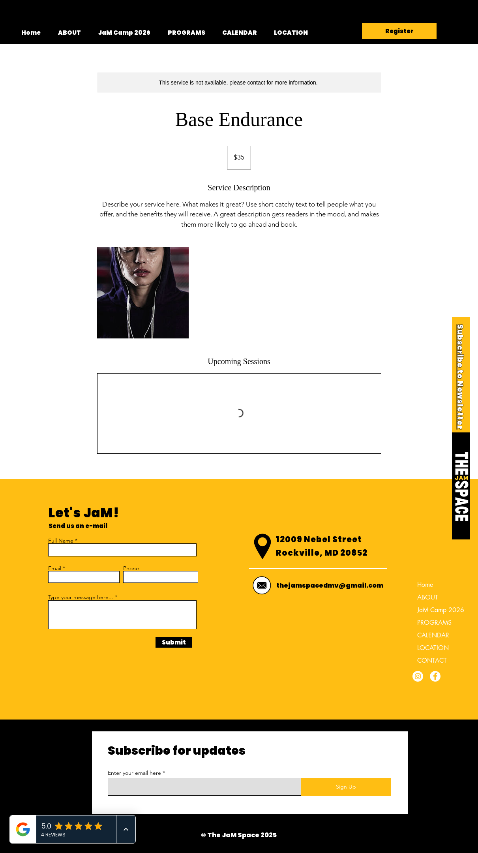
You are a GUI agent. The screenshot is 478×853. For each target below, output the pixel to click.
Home (425, 585)
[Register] (399, 31)
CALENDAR (433, 635)
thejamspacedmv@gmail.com (329, 585)
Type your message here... (80, 597)
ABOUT (427, 597)
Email (54, 568)
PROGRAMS (434, 622)
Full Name (60, 540)
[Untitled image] (143, 292)
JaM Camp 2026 (437, 610)
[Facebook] (435, 676)
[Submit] (174, 642)
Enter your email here (134, 773)
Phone (131, 568)
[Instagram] (417, 676)
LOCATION (433, 648)
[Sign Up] (346, 787)
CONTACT (432, 660)
